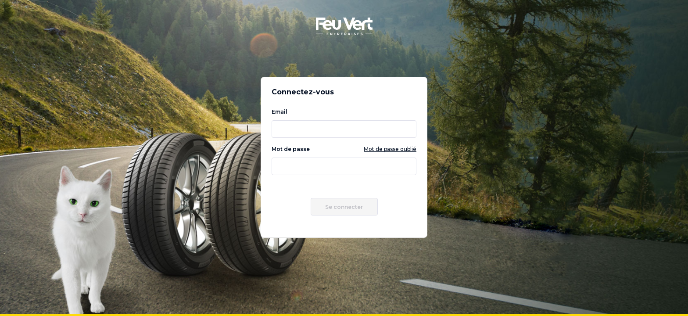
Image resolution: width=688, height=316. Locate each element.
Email (344, 123)
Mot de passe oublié (390, 149)
